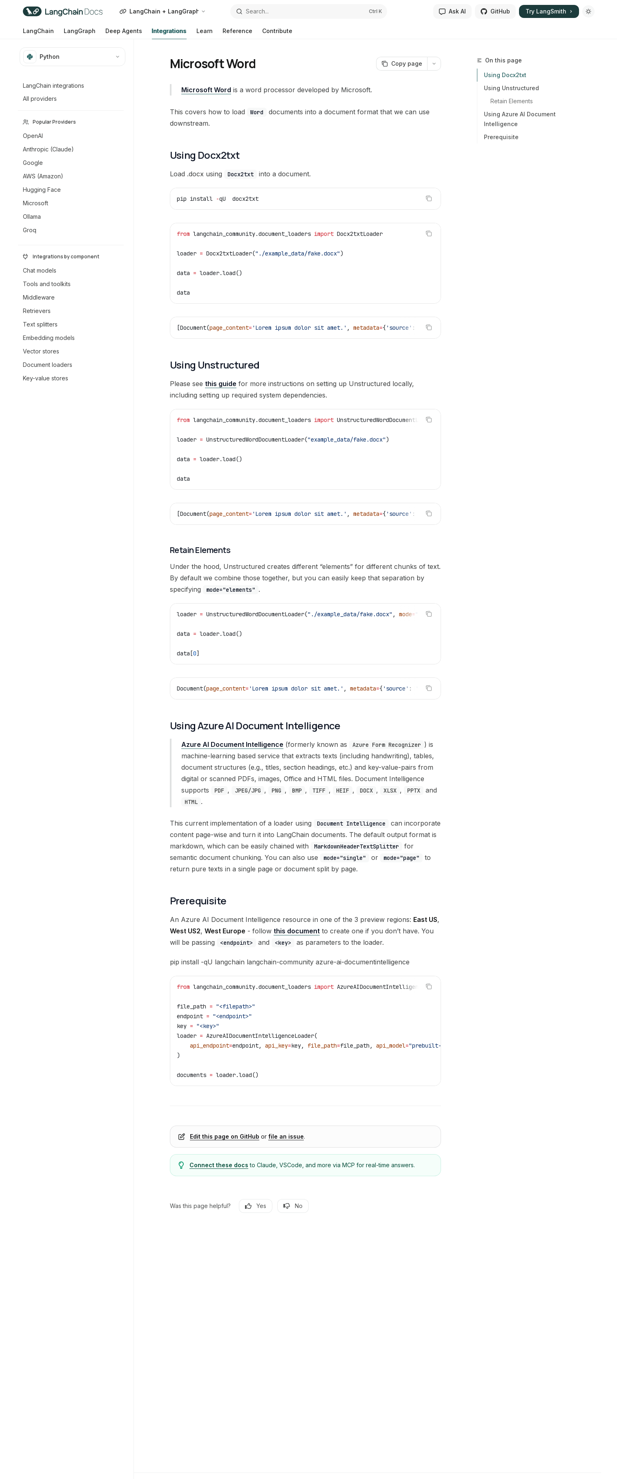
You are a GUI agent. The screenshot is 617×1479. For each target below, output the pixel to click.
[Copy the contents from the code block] (428, 198)
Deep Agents (123, 33)
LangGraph (80, 33)
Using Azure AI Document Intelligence (520, 119)
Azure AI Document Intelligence (232, 744)
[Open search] (308, 11)
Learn (204, 33)
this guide (220, 384)
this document (297, 931)
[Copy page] (401, 64)
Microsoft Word (206, 90)
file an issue (286, 1136)
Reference (237, 33)
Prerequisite (501, 136)
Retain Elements (511, 101)
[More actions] (434, 64)
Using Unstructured (511, 87)
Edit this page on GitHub (224, 1136)
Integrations (169, 33)
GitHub (495, 11)
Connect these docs (218, 1164)
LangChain (38, 33)
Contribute (277, 33)
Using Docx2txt (505, 74)
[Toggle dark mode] (588, 11)
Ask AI (452, 11)
